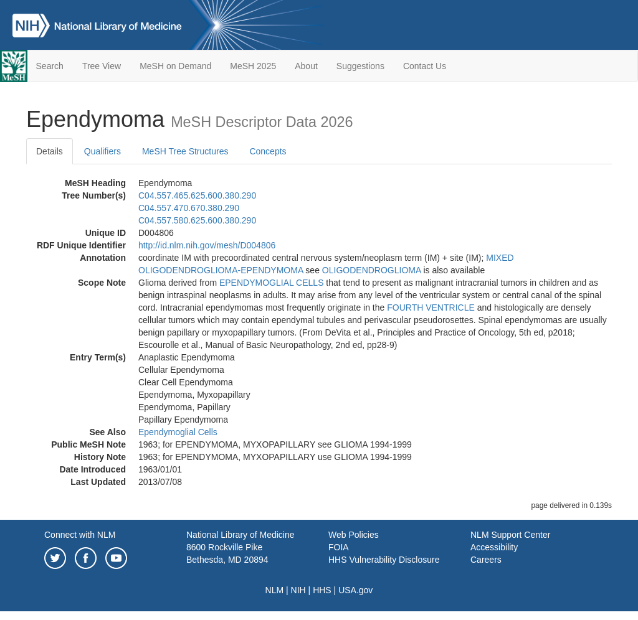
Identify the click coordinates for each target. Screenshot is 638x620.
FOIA (338, 547)
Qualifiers (102, 151)
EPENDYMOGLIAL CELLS (271, 283)
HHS (322, 590)
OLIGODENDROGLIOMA (371, 270)
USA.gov (355, 590)
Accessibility (494, 547)
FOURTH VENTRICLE (431, 307)
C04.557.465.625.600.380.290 (197, 195)
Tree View (101, 66)
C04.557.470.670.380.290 (188, 208)
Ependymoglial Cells (177, 432)
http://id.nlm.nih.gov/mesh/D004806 (206, 245)
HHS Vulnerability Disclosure (383, 560)
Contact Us (424, 66)
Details (49, 151)
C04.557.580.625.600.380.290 (197, 220)
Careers (486, 560)
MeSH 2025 (253, 66)
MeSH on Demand (175, 66)
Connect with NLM (79, 535)
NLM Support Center (510, 535)
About (306, 66)
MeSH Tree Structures (185, 151)
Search (50, 66)
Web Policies (353, 535)
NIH (298, 590)
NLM (274, 590)
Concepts (267, 151)
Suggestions (360, 66)
